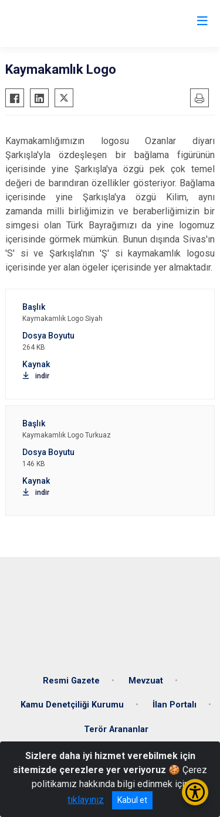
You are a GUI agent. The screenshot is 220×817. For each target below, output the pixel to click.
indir (35, 376)
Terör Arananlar (116, 729)
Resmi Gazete (71, 681)
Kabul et (132, 800)
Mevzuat (145, 681)
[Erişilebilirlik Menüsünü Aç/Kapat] (195, 792)
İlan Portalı (175, 705)
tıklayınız (85, 799)
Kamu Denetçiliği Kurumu (72, 705)
